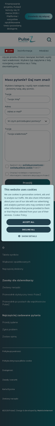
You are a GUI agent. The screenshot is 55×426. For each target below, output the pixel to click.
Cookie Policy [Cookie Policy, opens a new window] (20, 215)
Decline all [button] (28, 229)
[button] (27, 236)
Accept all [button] (28, 222)
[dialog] (27, 213)
